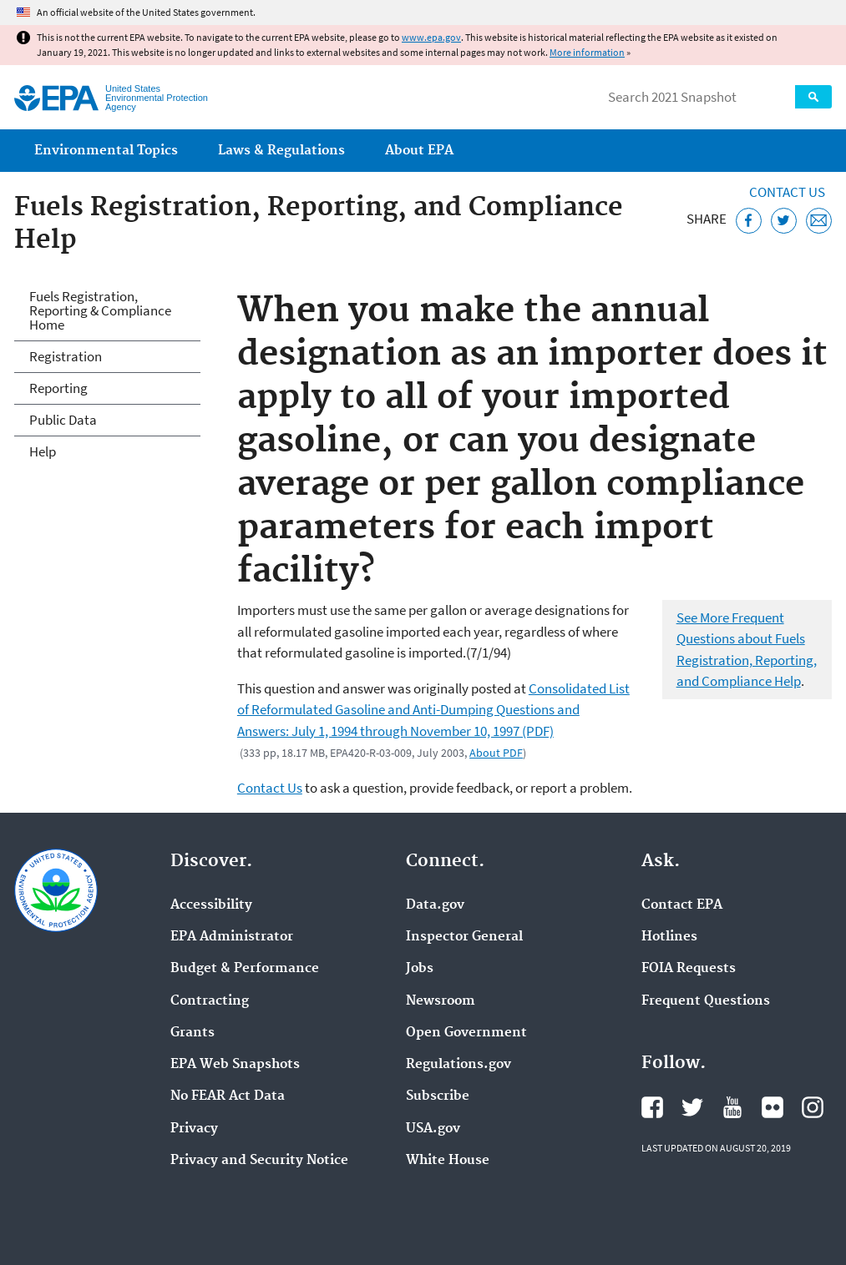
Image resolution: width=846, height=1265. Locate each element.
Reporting (58, 388)
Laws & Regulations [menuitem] (281, 151)
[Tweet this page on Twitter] (784, 221)
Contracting (209, 1001)
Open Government (466, 1033)
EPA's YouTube (732, 1107)
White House (447, 1160)
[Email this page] (819, 221)
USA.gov (433, 1128)
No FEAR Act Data (227, 1096)
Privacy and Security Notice (259, 1160)
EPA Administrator (231, 937)
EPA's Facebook (652, 1107)
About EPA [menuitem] (419, 151)
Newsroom (440, 1001)
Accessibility (211, 905)
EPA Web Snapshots (235, 1064)
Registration (65, 356)
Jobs (419, 968)
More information (587, 52)
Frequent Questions (705, 1001)
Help (42, 451)
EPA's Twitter (692, 1107)
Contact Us (787, 192)
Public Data (63, 420)
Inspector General (464, 937)
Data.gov (435, 905)
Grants (192, 1033)
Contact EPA (681, 905)
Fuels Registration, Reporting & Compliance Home (100, 310)
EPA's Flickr (772, 1107)
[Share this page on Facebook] (749, 221)
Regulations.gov (458, 1064)
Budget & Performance (244, 968)
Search (813, 96)
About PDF (496, 752)
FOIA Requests (688, 968)
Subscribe (437, 1096)
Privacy (194, 1128)
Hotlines (669, 937)
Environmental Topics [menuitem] (106, 151)
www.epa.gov (431, 37)
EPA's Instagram (812, 1107)
